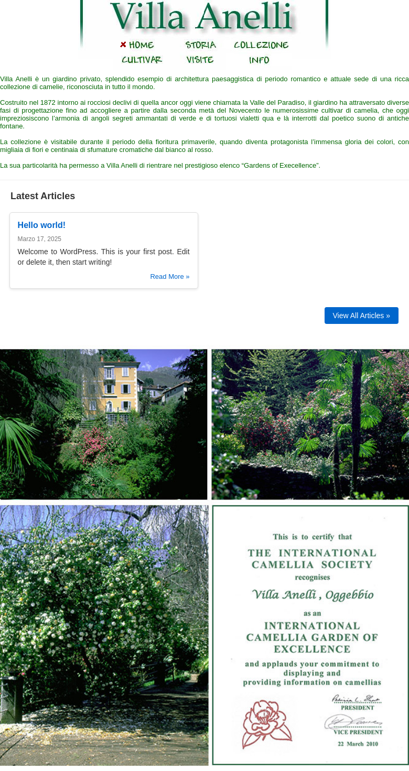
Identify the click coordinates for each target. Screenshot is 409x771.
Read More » (169, 276)
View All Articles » (361, 315)
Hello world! (42, 225)
